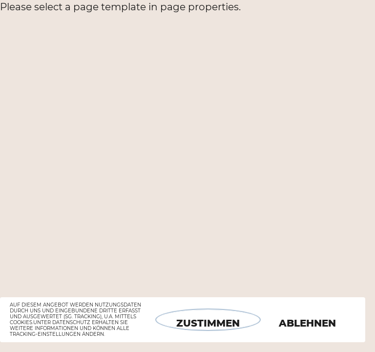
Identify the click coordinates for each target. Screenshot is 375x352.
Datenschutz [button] (71, 322)
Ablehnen (307, 323)
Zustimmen (208, 323)
